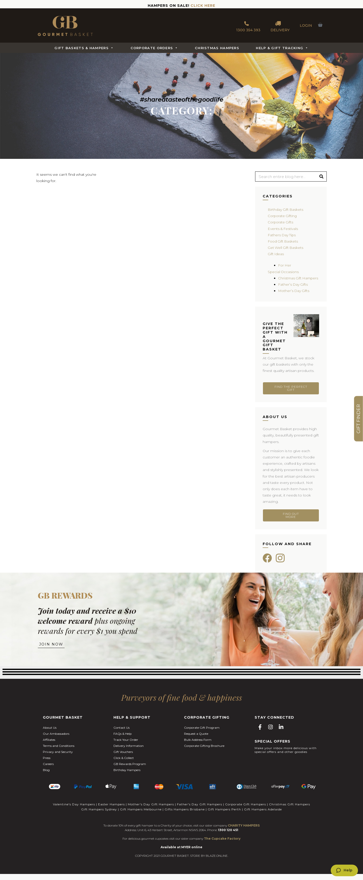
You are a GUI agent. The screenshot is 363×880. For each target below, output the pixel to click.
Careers (48, 771)
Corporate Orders (154, 48)
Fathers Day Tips (282, 235)
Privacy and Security (58, 759)
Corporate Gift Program (202, 735)
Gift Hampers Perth (224, 815)
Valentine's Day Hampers (74, 811)
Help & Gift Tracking (282, 48)
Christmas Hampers (217, 48)
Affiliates (49, 747)
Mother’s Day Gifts (294, 297)
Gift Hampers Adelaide (263, 815)
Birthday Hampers (126, 777)
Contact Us (121, 735)
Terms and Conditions (58, 753)
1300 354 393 (248, 25)
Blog (46, 777)
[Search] (321, 176)
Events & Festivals (283, 228)
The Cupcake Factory (222, 844)
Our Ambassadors (56, 741)
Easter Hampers (111, 811)
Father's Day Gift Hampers (199, 811)
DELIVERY (280, 25)
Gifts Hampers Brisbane (185, 815)
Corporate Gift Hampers (245, 811)
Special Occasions (283, 272)
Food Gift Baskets (283, 241)
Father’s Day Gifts (293, 290)
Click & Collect (123, 765)
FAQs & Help (122, 741)
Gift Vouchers (123, 759)
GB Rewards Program (129, 771)
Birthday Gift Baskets (286, 209)
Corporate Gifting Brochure (204, 753)
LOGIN (306, 25)
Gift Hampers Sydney (99, 815)
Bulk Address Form (197, 747)
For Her (285, 265)
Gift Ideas (276, 254)
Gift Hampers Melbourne (141, 815)
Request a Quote (196, 741)
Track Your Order (125, 747)
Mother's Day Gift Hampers (151, 811)
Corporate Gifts (281, 222)
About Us (49, 735)
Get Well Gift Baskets (286, 247)
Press (46, 765)
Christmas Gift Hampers (289, 811)
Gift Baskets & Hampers (84, 48)
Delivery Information (128, 753)
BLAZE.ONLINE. (217, 862)
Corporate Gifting (283, 216)
